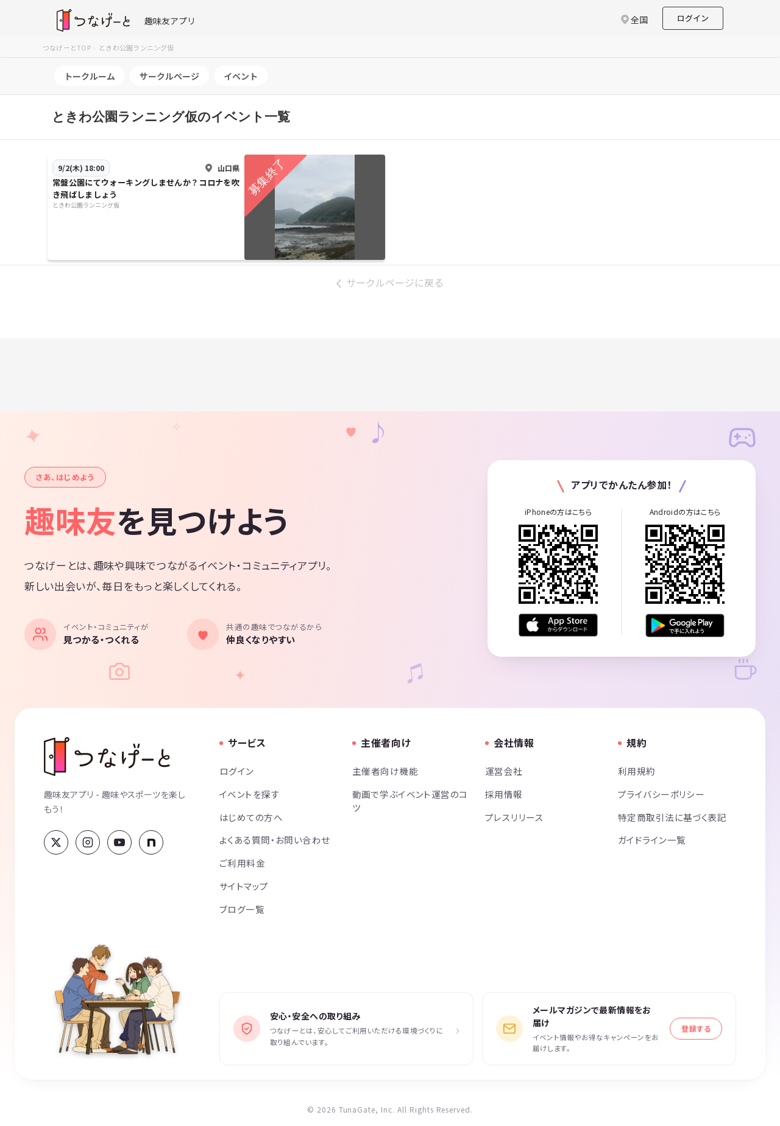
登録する (696, 1028)
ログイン (693, 18)
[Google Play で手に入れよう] (685, 625)
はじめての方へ (251, 817)
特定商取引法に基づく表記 (672, 817)
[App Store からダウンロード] (558, 625)
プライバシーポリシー (661, 794)
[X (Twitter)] (56, 842)
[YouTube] (119, 842)
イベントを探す (249, 794)
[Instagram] (88, 842)
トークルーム (89, 76)
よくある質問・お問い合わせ (274, 839)
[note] (151, 842)
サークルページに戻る (395, 282)
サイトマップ (244, 885)
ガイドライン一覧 (652, 839)
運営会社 (504, 770)
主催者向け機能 (385, 770)
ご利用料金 (242, 862)
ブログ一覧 (241, 909)
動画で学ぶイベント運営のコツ (410, 801)
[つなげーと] (107, 756)
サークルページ (169, 76)
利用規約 (637, 770)
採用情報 (504, 794)
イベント (241, 76)
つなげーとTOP (67, 47)
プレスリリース (514, 817)
